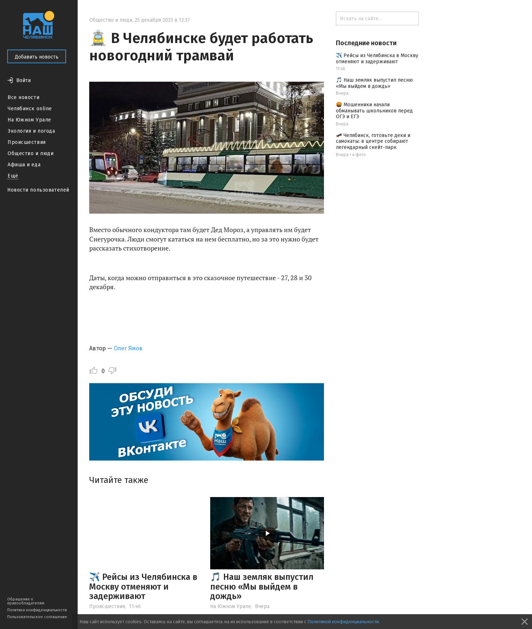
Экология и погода (31, 131)
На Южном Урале (29, 120)
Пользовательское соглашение (37, 617)
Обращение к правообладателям (25, 601)
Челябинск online (30, 109)
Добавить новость (37, 57)
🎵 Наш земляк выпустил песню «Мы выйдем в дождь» (261, 586)
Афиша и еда (24, 165)
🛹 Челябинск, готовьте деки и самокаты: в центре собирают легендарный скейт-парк (373, 141)
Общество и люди (30, 153)
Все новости (23, 97)
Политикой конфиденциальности (343, 621)
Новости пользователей (38, 190)
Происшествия (27, 142)
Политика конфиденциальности (37, 610)
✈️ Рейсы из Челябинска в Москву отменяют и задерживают (143, 586)
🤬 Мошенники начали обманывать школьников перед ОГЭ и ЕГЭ (374, 111)
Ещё (13, 176)
